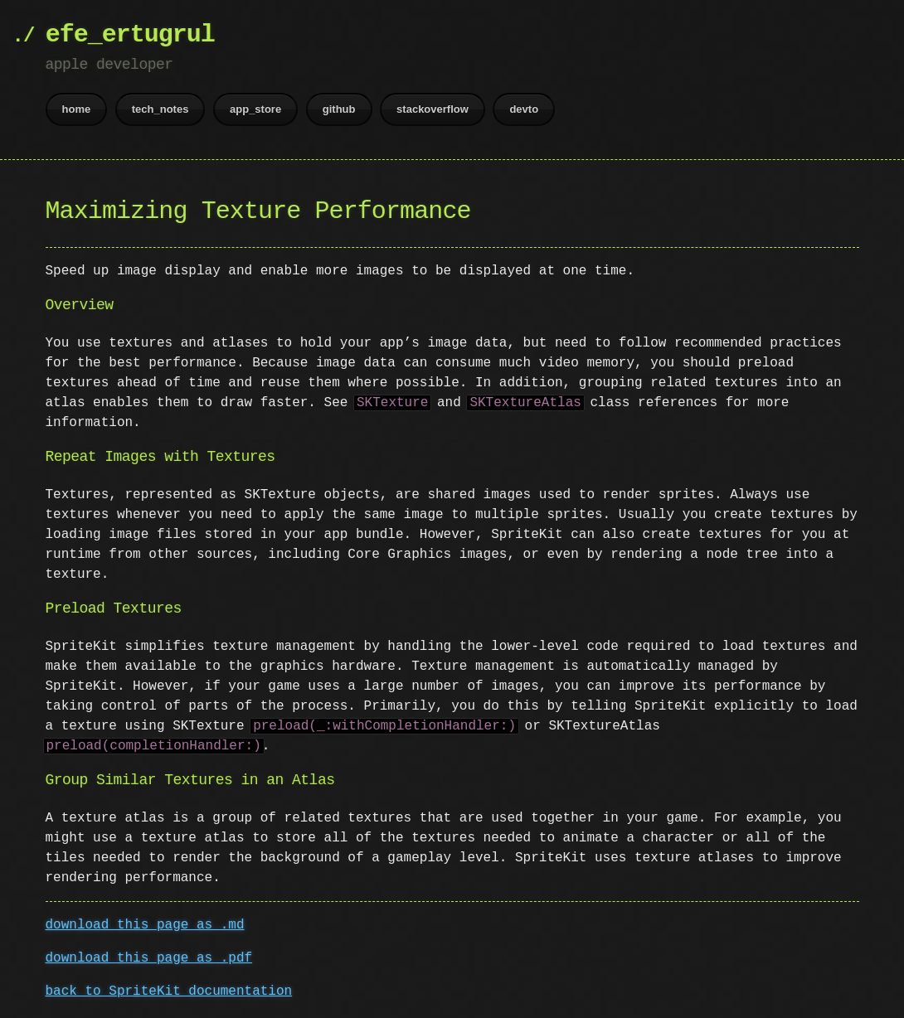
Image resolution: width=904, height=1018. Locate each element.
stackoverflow (432, 109)
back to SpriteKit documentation (169, 991)
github (339, 109)
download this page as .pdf (149, 958)
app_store (255, 109)
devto (523, 109)
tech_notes (160, 109)
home (76, 109)
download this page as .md (145, 925)
